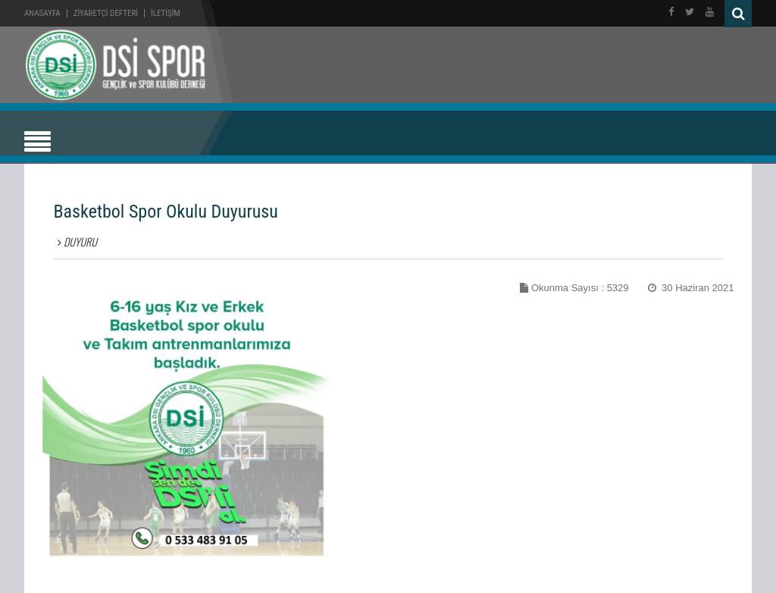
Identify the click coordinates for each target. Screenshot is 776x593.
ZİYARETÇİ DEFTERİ (106, 13)
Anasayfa (42, 13)
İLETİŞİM (165, 13)
